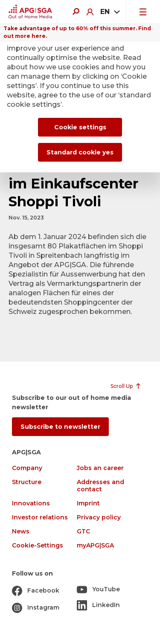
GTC (83, 531)
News (20, 531)
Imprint (88, 503)
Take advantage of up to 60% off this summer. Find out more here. (77, 32)
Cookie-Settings (37, 545)
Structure (26, 482)
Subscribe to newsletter (60, 426)
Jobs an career (100, 468)
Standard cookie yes (80, 152)
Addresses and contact (100, 486)
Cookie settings (80, 127)
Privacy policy (99, 517)
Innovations (31, 503)
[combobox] (109, 12)
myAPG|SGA (95, 545)
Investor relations (40, 517)
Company (27, 468)
